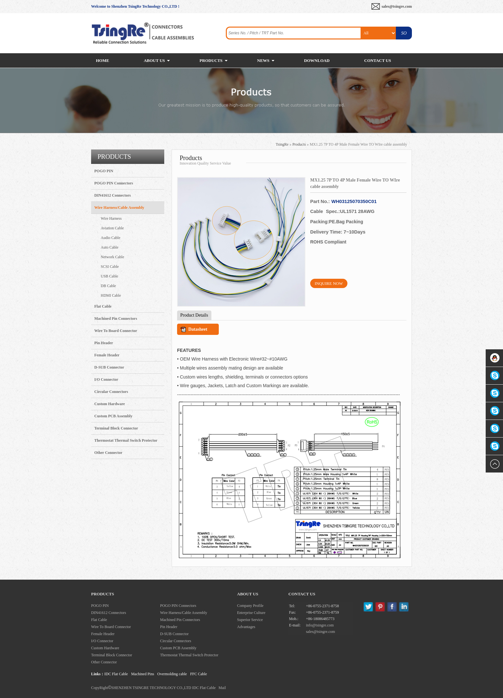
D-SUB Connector (109, 367)
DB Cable (108, 286)
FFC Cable (198, 674)
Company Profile (250, 605)
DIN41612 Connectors (112, 195)
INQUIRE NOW (329, 283)
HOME (102, 60)
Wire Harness (111, 218)
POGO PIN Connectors (113, 183)
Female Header (106, 355)
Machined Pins (142, 674)
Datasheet (197, 329)
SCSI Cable (110, 266)
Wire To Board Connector (115, 330)
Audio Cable (110, 237)
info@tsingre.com (320, 625)
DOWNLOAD (316, 60)
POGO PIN (103, 171)
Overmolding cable (172, 674)
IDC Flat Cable (116, 674)
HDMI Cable (111, 295)
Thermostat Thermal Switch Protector (126, 440)
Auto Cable (109, 247)
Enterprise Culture (251, 612)
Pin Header (103, 343)
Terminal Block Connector (116, 428)
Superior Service (250, 619)
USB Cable (109, 276)
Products (299, 144)
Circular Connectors (111, 391)
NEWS (263, 60)
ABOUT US (154, 60)
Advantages (246, 627)
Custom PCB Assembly (113, 416)
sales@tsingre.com (396, 6)
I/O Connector (106, 379)
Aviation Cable (112, 228)
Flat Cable (103, 306)
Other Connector (108, 452)
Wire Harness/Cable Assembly (119, 207)
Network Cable (112, 257)
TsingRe (282, 144)
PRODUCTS (211, 60)
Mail (222, 687)
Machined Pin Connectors (115, 318)
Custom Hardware (109, 404)
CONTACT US (377, 60)
